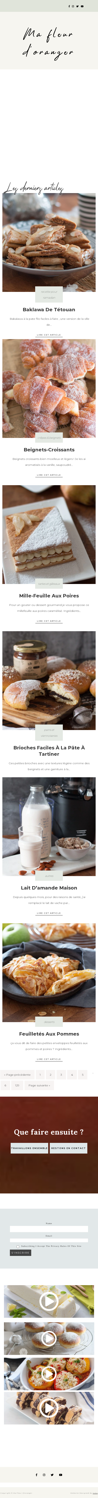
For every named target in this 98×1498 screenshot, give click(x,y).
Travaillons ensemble (29, 1148)
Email (49, 1236)
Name (49, 1223)
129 (17, 1085)
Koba (95, 1493)
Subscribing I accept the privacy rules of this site (49, 1246)
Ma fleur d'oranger (49, 43)
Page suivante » (39, 1085)
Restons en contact (68, 1148)
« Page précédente (17, 1074)
